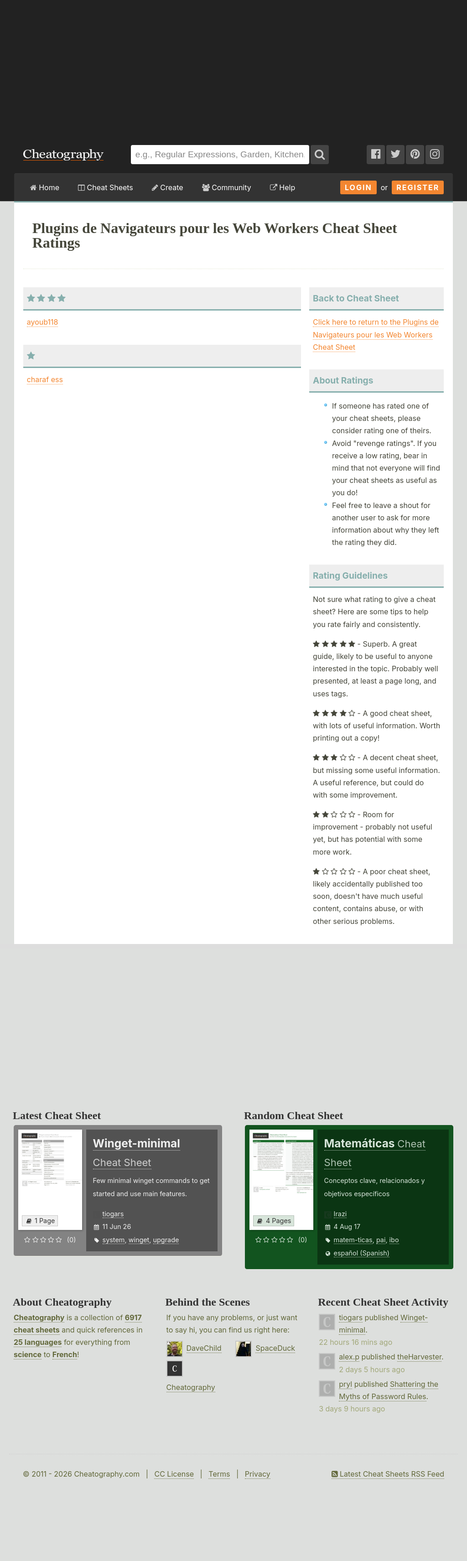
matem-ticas (353, 1240)
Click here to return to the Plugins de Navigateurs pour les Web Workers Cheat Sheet (376, 334)
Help (282, 187)
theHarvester (419, 1356)
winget (139, 1240)
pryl (345, 1384)
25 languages (38, 1342)
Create (167, 187)
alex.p (349, 1356)
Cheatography (39, 1317)
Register (417, 187)
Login (358, 187)
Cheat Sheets (105, 187)
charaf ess (45, 379)
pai (381, 1240)
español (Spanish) (362, 1253)
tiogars (113, 1214)
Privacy (257, 1473)
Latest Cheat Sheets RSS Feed (388, 1473)
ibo (394, 1240)
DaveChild (204, 1348)
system (114, 1240)
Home (44, 187)
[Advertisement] (233, 68)
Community (226, 187)
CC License (174, 1473)
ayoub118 (42, 322)
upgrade (166, 1240)
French (64, 1354)
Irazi (340, 1214)
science (28, 1354)
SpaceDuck (275, 1348)
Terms (219, 1473)
